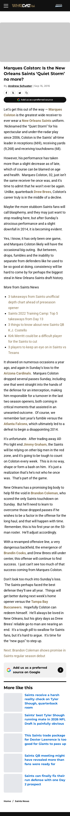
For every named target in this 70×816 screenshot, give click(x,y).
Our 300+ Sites (44, 732)
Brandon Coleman (44, 493)
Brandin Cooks (15, 553)
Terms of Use (13, 753)
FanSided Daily (45, 739)
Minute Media (22, 781)
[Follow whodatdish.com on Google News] (60, 670)
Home (7, 699)
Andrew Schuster (20, 86)
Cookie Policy (43, 753)
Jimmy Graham (35, 444)
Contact (9, 732)
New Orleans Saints (36, 121)
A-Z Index (10, 772)
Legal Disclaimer (15, 760)
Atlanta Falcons (15, 424)
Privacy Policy (44, 746)
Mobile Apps (12, 739)
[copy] (26, 92)
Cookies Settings (35, 47)
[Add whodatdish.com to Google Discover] (35, 100)
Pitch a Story (12, 746)
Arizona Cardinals (17, 373)
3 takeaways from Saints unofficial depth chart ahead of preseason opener (33, 302)
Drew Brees (42, 192)
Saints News (22, 699)
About (7, 725)
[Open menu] (6, 5)
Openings (41, 725)
